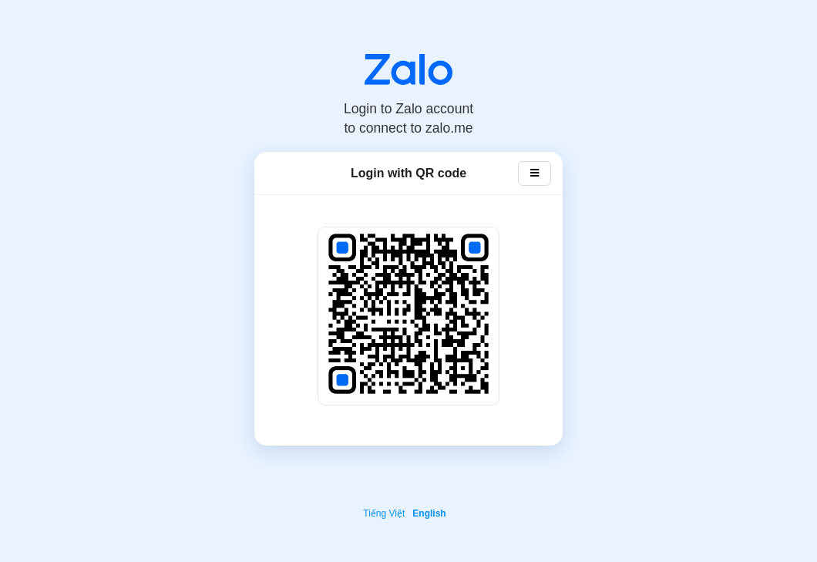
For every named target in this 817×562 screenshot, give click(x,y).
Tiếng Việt (384, 513)
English (428, 513)
